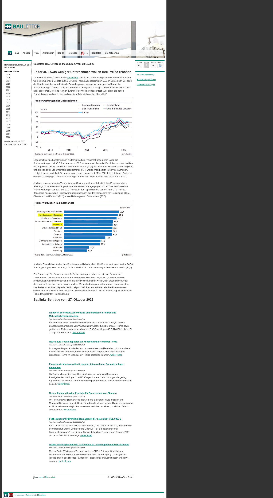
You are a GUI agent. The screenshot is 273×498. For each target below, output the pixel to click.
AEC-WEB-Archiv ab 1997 (15, 144)
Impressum (39, 477)
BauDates (96, 53)
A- (153, 65)
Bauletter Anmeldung (145, 75)
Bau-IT (60, 53)
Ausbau (26, 53)
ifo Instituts (72, 77)
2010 (8, 125)
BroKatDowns (112, 53)
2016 (8, 106)
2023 (8, 84)
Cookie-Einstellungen (146, 84)
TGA (36, 53)
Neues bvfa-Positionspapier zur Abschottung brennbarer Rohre (83, 341)
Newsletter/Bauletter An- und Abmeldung (17, 66)
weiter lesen (78, 332)
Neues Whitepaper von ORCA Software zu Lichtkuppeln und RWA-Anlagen (89, 444)
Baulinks (42, 495)
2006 (8, 137)
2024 (8, 81)
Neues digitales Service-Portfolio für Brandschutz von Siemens (83, 393)
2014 (8, 112)
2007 (8, 134)
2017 (8, 103)
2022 (8, 87)
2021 (8, 90)
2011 (8, 121)
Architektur (48, 53)
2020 (8, 93)
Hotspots (72, 53)
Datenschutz (50, 477)
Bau (17, 53)
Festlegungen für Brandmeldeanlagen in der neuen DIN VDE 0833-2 (85, 419)
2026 (8, 75)
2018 (8, 100)
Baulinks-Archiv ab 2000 (14, 141)
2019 (8, 96)
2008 (8, 131)
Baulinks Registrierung (146, 80)
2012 (8, 118)
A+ (139, 65)
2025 (8, 78)
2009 (8, 128)
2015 (8, 109)
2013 (8, 115)
